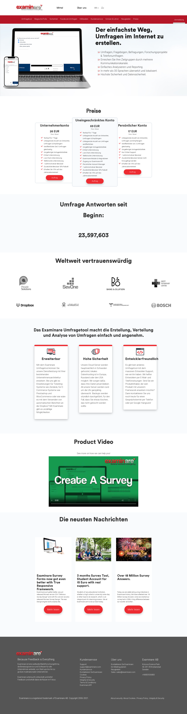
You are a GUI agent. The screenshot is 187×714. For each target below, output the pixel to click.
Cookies (83, 675)
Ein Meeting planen (118, 667)
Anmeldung (179, 20)
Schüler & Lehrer (112, 19)
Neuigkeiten (126, 19)
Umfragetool (26, 19)
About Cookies (129, 698)
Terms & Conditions (88, 682)
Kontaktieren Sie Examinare (91, 672)
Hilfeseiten (84, 19)
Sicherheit (54, 19)
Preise (135, 19)
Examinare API (86, 685)
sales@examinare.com (125, 672)
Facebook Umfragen (68, 19)
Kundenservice (97, 19)
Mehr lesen (53, 609)
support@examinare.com (90, 667)
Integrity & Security (87, 680)
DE (96, 8)
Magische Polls (40, 19)
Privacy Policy (85, 677)
